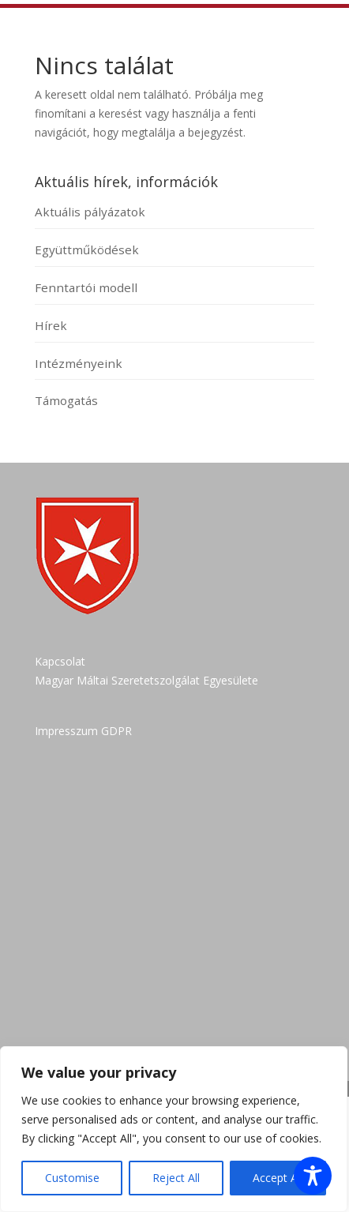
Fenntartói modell (86, 287)
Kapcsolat (60, 661)
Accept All (277, 1177)
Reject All (176, 1177)
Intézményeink (78, 363)
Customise (72, 1177)
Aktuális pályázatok (90, 212)
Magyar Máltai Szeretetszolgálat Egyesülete (146, 680)
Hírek (51, 325)
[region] (173, 1129)
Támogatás (66, 400)
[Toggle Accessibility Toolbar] (312, 1175)
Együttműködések (87, 249)
